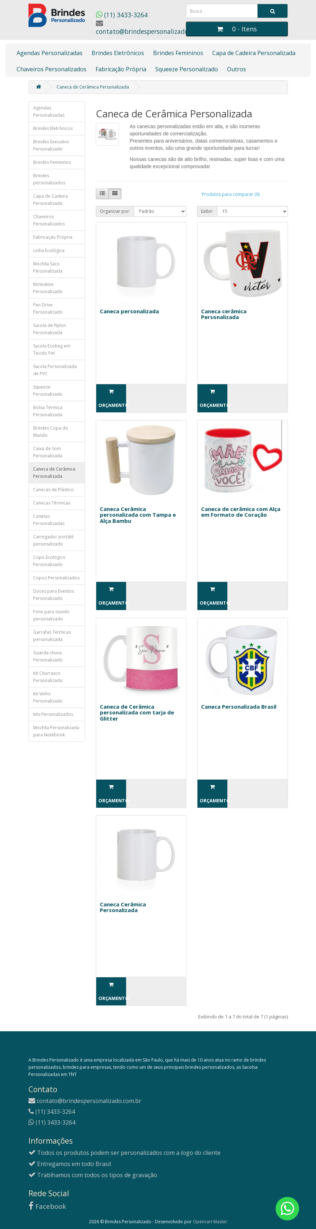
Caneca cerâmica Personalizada (223, 314)
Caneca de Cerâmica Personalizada (93, 87)
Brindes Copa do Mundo (50, 431)
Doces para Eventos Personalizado (53, 594)
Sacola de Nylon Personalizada (49, 329)
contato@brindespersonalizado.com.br (153, 27)
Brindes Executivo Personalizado (51, 145)
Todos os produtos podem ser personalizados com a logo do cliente (124, 1153)
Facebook (47, 1206)
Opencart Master (210, 1222)
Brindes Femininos (178, 53)
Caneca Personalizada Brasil (238, 706)
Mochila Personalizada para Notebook (56, 731)
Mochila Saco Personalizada (47, 267)
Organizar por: (115, 211)
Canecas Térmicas (51, 503)
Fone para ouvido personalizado (51, 615)
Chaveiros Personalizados (51, 69)
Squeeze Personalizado (186, 69)
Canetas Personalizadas (48, 519)
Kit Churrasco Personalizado (48, 676)
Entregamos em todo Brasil (69, 1164)
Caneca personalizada (129, 311)
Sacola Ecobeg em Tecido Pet (51, 349)
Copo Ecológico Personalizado (49, 561)
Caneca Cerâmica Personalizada (123, 907)
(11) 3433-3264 (122, 14)
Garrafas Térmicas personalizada (52, 635)
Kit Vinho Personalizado (48, 697)
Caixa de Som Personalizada (47, 452)
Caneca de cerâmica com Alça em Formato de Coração (240, 512)
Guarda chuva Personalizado (48, 656)
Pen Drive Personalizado (48, 308)
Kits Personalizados (53, 714)
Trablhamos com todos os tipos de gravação (92, 1175)
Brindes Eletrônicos (118, 53)
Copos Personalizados (56, 578)
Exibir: (207, 211)
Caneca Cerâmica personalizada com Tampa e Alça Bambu (138, 514)
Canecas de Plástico (53, 489)
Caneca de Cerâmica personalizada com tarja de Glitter (137, 712)
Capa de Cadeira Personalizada (253, 53)
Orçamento (112, 398)
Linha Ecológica (48, 250)
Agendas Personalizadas (50, 53)
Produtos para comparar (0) (230, 194)
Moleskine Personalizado (48, 288)
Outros (236, 69)
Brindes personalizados (49, 179)
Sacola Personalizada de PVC (55, 370)
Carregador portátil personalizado (53, 540)
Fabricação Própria (120, 69)
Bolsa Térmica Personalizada (47, 411)
